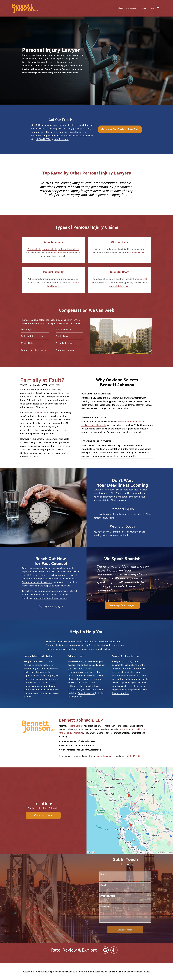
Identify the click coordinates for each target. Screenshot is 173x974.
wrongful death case (120, 285)
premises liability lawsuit (134, 252)
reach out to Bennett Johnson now (50, 597)
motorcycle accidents (68, 249)
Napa (68, 578)
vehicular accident (60, 252)
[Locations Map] (129, 810)
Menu (156, 8)
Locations (131, 8)
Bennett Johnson (86, 693)
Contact (143, 8)
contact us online (104, 755)
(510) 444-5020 (43, 139)
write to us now (61, 139)
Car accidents (34, 249)
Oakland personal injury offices (37, 582)
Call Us (119, 8)
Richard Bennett (76, 725)
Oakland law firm (120, 693)
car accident (37, 412)
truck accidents (49, 249)
